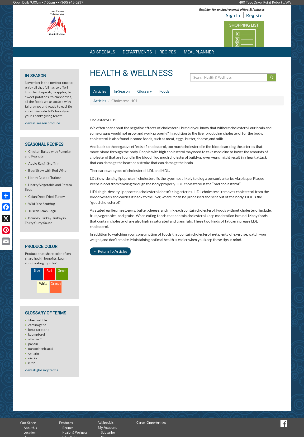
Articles (99, 100)
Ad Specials (102, 51)
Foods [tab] (164, 91)
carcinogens (37, 325)
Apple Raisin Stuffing (43, 163)
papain (33, 344)
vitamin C (35, 339)
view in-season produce (42, 123)
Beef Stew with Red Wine (47, 170)
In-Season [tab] (122, 91)
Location (30, 432)
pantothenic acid (40, 349)
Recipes (168, 51)
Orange (56, 283)
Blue (37, 270)
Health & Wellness (74, 432)
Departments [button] (137, 51)
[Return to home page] (57, 23)
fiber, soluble (37, 320)
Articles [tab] (99, 91)
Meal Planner (199, 51)
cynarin (33, 353)
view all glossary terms (41, 370)
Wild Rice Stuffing (41, 204)
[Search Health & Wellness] (229, 77)
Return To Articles (110, 251)
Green (62, 270)
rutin (31, 363)
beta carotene (38, 330)
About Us (30, 428)
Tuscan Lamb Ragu (42, 211)
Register (255, 15)
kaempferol (36, 334)
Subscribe (108, 432)
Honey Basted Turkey (44, 178)
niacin (32, 358)
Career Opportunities (151, 422)
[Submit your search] (271, 77)
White (43, 283)
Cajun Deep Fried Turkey (46, 197)
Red (49, 270)
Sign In (233, 15)
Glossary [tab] (144, 91)
